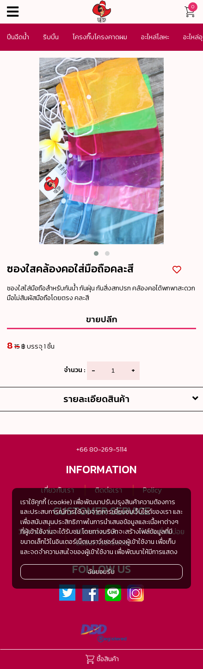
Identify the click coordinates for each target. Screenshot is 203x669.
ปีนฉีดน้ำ (18, 37)
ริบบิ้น (51, 37)
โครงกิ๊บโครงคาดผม (100, 37)
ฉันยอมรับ (101, 572)
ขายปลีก (101, 319)
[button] (96, 253)
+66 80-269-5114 (101, 449)
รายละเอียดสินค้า (133, 399)
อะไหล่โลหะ (155, 37)
